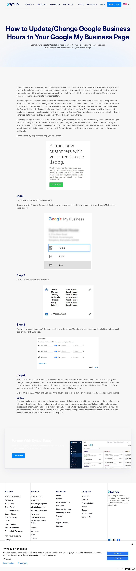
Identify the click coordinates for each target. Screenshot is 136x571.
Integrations (55, 4)
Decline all (118, 558)
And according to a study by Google (59, 112)
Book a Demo (114, 4)
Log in (102, 4)
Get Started (18, 456)
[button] (29, 4)
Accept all (117, 553)
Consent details (8, 563)
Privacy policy (23, 563)
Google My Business (37, 200)
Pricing (81, 4)
